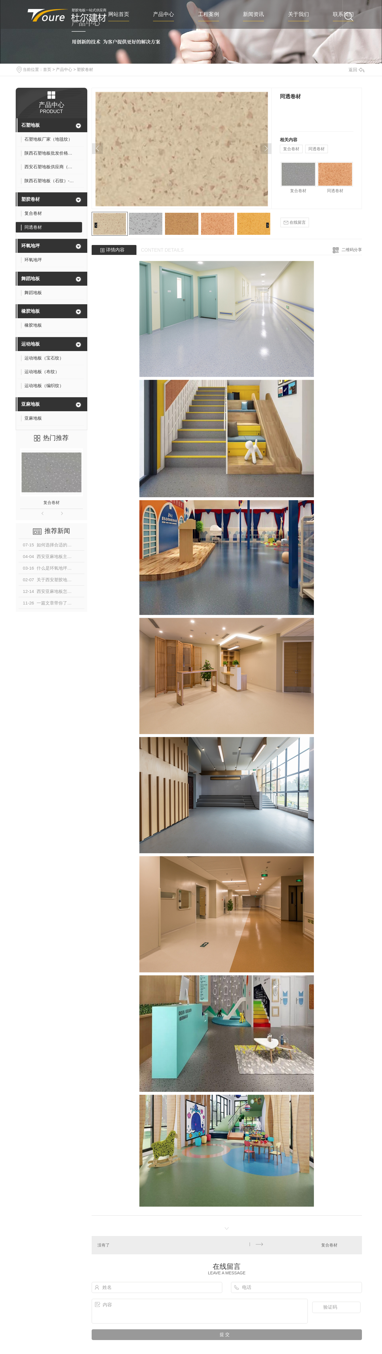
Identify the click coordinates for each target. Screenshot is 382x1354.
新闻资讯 (253, 14)
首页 (47, 69)
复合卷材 (51, 502)
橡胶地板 (30, 311)
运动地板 (30, 343)
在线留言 (295, 222)
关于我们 (298, 14)
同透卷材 (316, 148)
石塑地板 (30, 125)
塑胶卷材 (85, 69)
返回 (356, 69)
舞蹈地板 (30, 278)
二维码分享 (352, 249)
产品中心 (163, 14)
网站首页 (118, 14)
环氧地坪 (30, 245)
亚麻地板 (30, 404)
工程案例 (208, 14)
